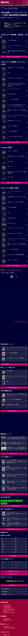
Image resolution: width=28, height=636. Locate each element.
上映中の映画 (7, 605)
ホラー (16, 567)
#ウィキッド (10, 500)
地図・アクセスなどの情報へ (13, 56)
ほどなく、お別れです (13, 125)
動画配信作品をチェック (13, 410)
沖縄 (16, 552)
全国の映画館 (7, 618)
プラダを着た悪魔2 (12, 40)
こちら (6, 270)
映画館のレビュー (8, 620)
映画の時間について (13, 585)
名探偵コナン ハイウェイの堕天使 (16, 67)
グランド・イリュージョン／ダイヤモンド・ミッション (16, 116)
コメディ (3, 567)
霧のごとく (10, 166)
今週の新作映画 (7, 606)
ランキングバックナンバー (10, 628)
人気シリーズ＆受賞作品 (9, 609)
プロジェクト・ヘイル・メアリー (15, 228)
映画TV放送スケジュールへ (14, 529)
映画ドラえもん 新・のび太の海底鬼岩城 (17, 244)
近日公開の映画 (7, 607)
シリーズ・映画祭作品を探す (13, 505)
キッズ (16, 565)
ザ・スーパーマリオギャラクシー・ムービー (16, 46)
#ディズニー (3, 503)
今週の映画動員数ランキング (7, 364)
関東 (16, 538)
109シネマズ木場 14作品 (9, 188)
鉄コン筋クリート (12, 223)
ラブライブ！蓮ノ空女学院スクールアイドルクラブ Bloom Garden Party (16, 105)
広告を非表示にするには (20, 321)
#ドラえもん (3, 500)
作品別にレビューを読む (9, 612)
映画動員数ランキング (9, 626)
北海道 (2, 544)
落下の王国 (10, 161)
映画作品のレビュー (8, 610)
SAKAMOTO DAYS (12, 94)
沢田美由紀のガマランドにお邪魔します (16, 157)
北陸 (16, 546)
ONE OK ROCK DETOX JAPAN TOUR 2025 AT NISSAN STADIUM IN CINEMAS (16, 85)
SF (1, 565)
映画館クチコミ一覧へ (13, 571)
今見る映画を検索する (12, 7)
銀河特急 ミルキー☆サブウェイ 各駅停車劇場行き (17, 172)
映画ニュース (7, 634)
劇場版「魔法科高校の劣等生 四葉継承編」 (17, 51)
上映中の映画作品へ (5, 588)
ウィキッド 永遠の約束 (13, 99)
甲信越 (2, 546)
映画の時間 (3, 7)
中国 (2, 549)
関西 (2, 541)
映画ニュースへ (13, 453)
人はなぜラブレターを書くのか (15, 78)
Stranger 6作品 (6, 147)
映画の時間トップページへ (7, 594)
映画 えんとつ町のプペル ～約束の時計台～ (17, 110)
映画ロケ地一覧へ (13, 574)
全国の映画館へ (13, 555)
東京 (2, 538)
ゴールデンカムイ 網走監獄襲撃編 (16, 254)
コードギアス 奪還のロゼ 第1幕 (15, 136)
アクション (3, 562)
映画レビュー (14, 494)
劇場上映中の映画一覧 (13, 387)
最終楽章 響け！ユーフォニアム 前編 (16, 196)
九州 (2, 552)
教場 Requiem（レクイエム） (14, 120)
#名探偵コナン (18, 500)
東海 (16, 541)
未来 (9, 72)
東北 (16, 544)
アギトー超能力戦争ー (13, 131)
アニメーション (18, 562)
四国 (16, 549)
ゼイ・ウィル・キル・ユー (14, 88)
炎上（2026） (11, 177)
